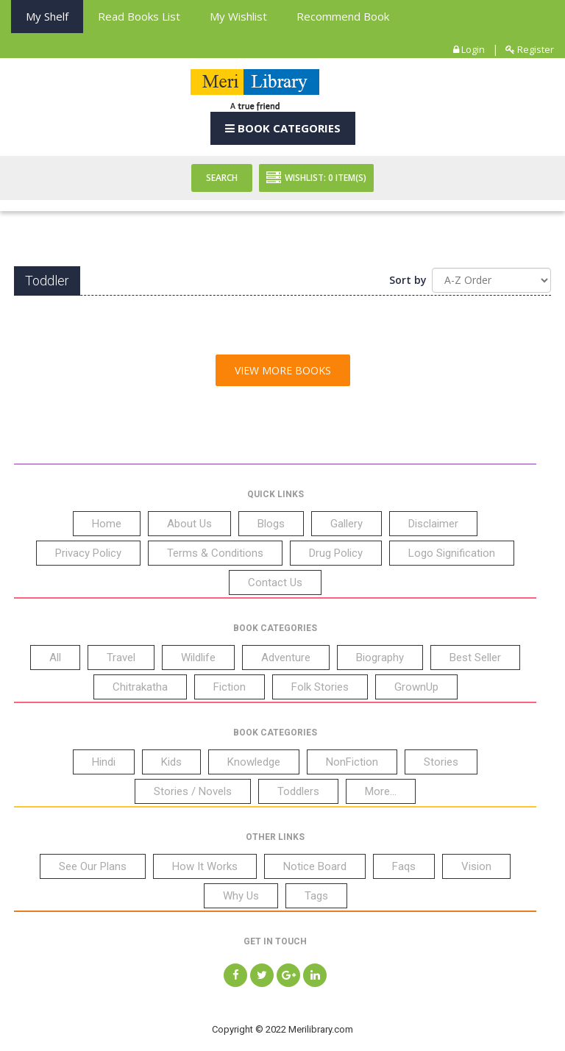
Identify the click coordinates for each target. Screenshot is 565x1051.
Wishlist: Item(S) (316, 178)
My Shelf (47, 16)
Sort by (408, 280)
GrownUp (416, 687)
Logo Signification (451, 553)
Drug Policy (336, 553)
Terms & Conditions (215, 553)
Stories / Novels (193, 791)
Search (222, 177)
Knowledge (253, 762)
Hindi (104, 762)
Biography (380, 657)
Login (469, 49)
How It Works (205, 866)
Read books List (139, 16)
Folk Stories (320, 687)
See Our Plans (93, 866)
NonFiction (352, 762)
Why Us (241, 895)
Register (529, 49)
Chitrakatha (140, 687)
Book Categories (283, 128)
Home (106, 523)
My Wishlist (238, 16)
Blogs (271, 523)
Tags (316, 895)
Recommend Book (342, 16)
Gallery (346, 523)
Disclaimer (433, 523)
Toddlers (298, 791)
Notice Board (315, 866)
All (55, 657)
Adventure (285, 657)
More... (381, 791)
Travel (121, 657)
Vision (476, 866)
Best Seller (475, 657)
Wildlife (198, 657)
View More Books (283, 370)
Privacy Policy (88, 553)
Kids (171, 762)
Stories (441, 762)
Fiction (229, 687)
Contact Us (275, 582)
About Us (189, 523)
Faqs (404, 866)
